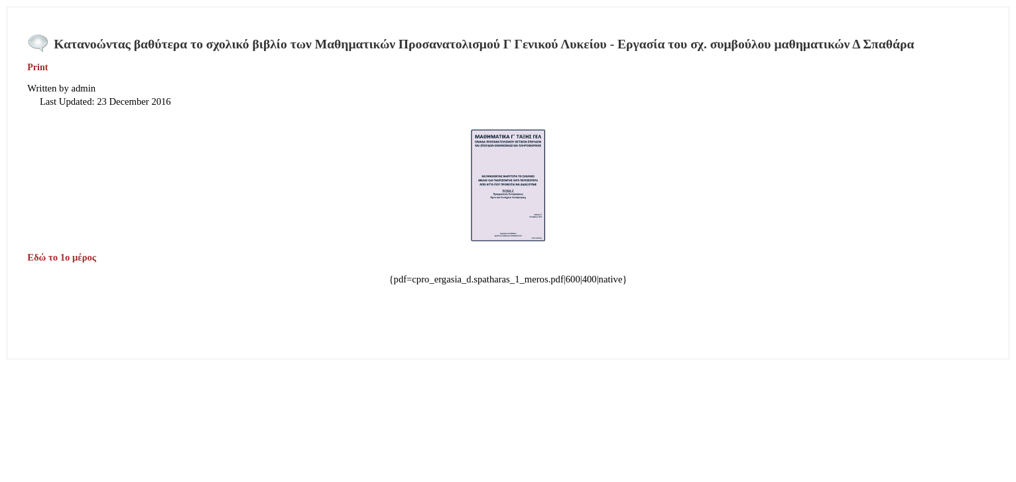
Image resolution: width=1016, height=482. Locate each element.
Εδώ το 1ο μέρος (62, 257)
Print (37, 67)
